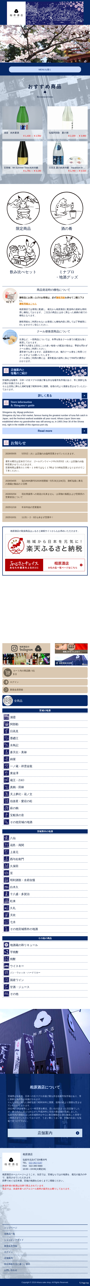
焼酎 (10, 959)
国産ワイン (14, 980)
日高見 (11, 731)
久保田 (11, 866)
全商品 (18, 700)
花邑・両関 (14, 845)
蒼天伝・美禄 (15, 752)
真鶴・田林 (14, 787)
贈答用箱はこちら (28, 304)
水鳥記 (11, 745)
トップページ (10, 1227)
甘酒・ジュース (17, 987)
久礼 (10, 908)
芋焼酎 (11, 952)
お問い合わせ (10, 1270)
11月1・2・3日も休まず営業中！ (29, 517)
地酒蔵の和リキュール (21, 945)
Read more (45, 430)
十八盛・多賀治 (17, 894)
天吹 (10, 915)
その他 (11, 994)
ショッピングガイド (14, 1240)
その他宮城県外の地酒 (21, 929)
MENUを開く (45, 69)
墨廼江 (11, 738)
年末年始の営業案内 (23, 507)
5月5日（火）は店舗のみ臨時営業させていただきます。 (40, 453)
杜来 (10, 901)
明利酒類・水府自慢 (19, 880)
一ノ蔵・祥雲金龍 (18, 766)
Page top (83, 1283)
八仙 (10, 838)
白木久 (11, 887)
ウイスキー (14, 966)
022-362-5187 (35, 1163)
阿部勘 (11, 724)
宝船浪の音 (14, 815)
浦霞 (10, 717)
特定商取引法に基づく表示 (17, 1264)
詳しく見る (45, 395)
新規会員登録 (16, 690)
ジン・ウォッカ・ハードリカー (22, 973)
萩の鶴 (11, 808)
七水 (10, 922)
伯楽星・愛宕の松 (18, 801)
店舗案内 (45, 1133)
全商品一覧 (9, 1234)
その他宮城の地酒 (18, 822)
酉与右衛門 (14, 859)
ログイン (14, 682)
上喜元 (11, 852)
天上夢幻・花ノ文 (18, 794)
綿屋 (10, 759)
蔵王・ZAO (14, 780)
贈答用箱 (60, 297)
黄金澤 (11, 773)
